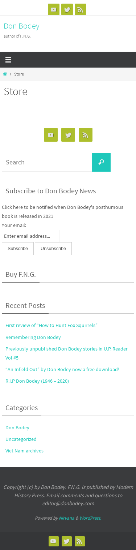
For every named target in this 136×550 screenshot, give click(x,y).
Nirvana (66, 518)
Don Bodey (22, 26)
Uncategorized (21, 439)
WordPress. (90, 518)
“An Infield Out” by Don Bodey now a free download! (62, 369)
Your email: (14, 225)
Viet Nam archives (24, 450)
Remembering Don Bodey (33, 337)
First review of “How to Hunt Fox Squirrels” (51, 325)
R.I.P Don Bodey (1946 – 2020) (37, 381)
